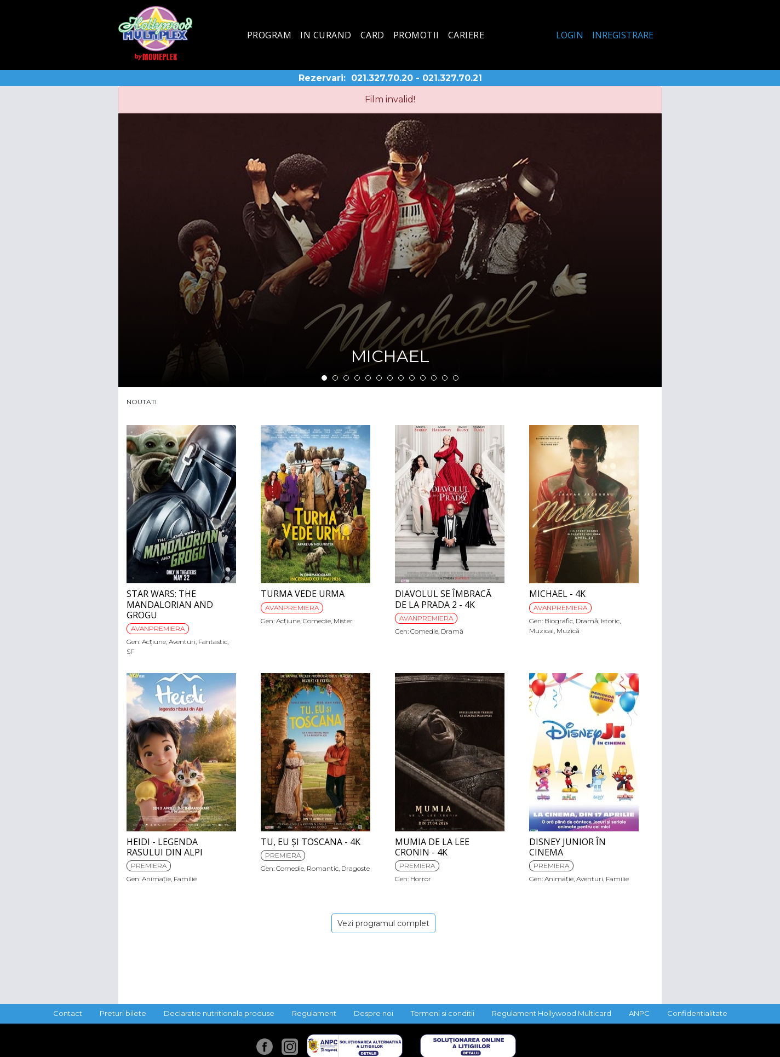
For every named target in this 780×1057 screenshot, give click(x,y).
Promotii (416, 35)
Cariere (466, 35)
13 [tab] (455, 378)
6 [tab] (379, 378)
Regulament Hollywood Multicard (551, 1013)
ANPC (639, 1013)
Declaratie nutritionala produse (219, 1013)
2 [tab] (335, 378)
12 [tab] (445, 378)
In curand (326, 35)
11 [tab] (434, 378)
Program (269, 35)
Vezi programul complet (383, 923)
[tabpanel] (390, 250)
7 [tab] (390, 378)
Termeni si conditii (442, 1013)
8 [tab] (401, 378)
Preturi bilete (123, 1013)
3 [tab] (346, 378)
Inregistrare (622, 35)
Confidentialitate (697, 1013)
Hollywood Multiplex (155, 33)
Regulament (314, 1013)
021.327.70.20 (382, 78)
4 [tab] (357, 378)
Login (569, 35)
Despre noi (373, 1013)
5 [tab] (368, 378)
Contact (67, 1013)
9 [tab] (412, 378)
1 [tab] (324, 378)
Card (372, 35)
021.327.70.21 (452, 78)
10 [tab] (423, 378)
